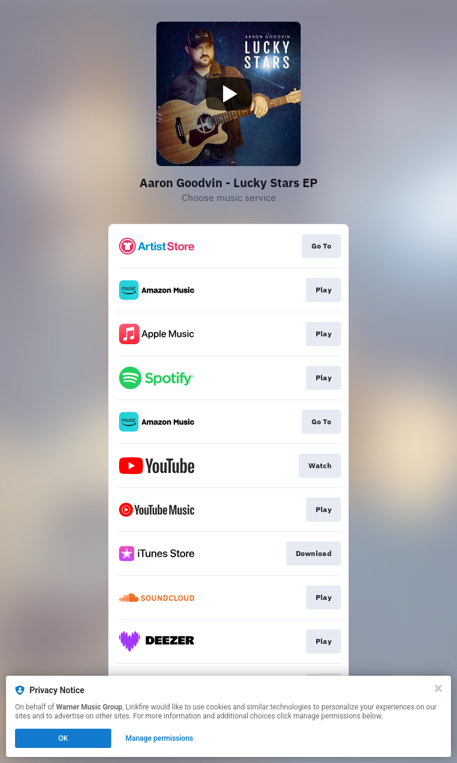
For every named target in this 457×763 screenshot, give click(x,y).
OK (63, 738)
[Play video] (228, 94)
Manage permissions (160, 738)
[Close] (438, 688)
